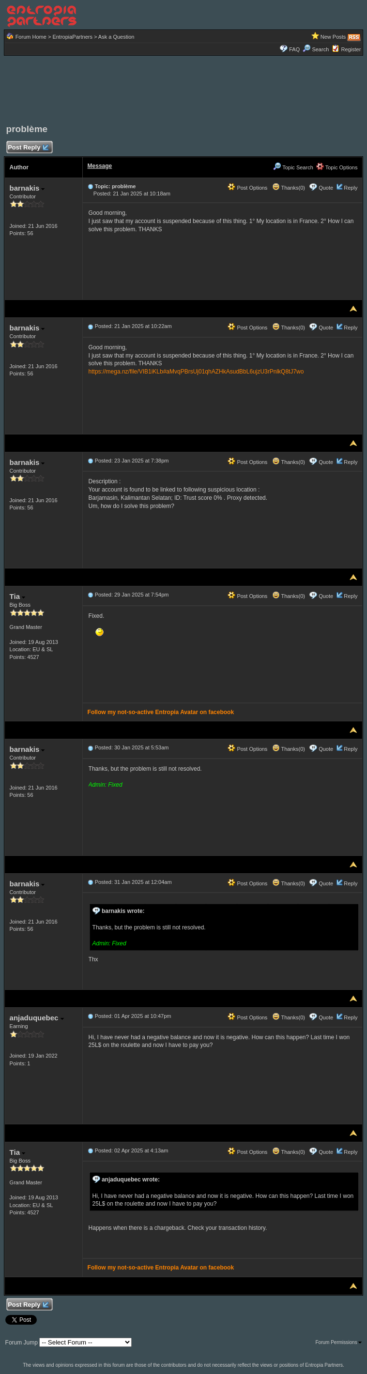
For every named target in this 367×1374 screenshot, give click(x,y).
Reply (350, 188)
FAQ (294, 49)
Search (316, 49)
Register (351, 49)
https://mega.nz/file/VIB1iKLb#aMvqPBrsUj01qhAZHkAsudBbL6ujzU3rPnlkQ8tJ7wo (196, 371)
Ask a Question (116, 37)
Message (100, 166)
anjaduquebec (37, 1018)
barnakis (27, 188)
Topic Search (293, 167)
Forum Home (30, 37)
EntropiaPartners (72, 37)
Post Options (247, 188)
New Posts (333, 37)
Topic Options (337, 167)
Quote (326, 188)
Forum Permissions (339, 1342)
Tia (18, 596)
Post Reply (28, 148)
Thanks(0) (288, 188)
